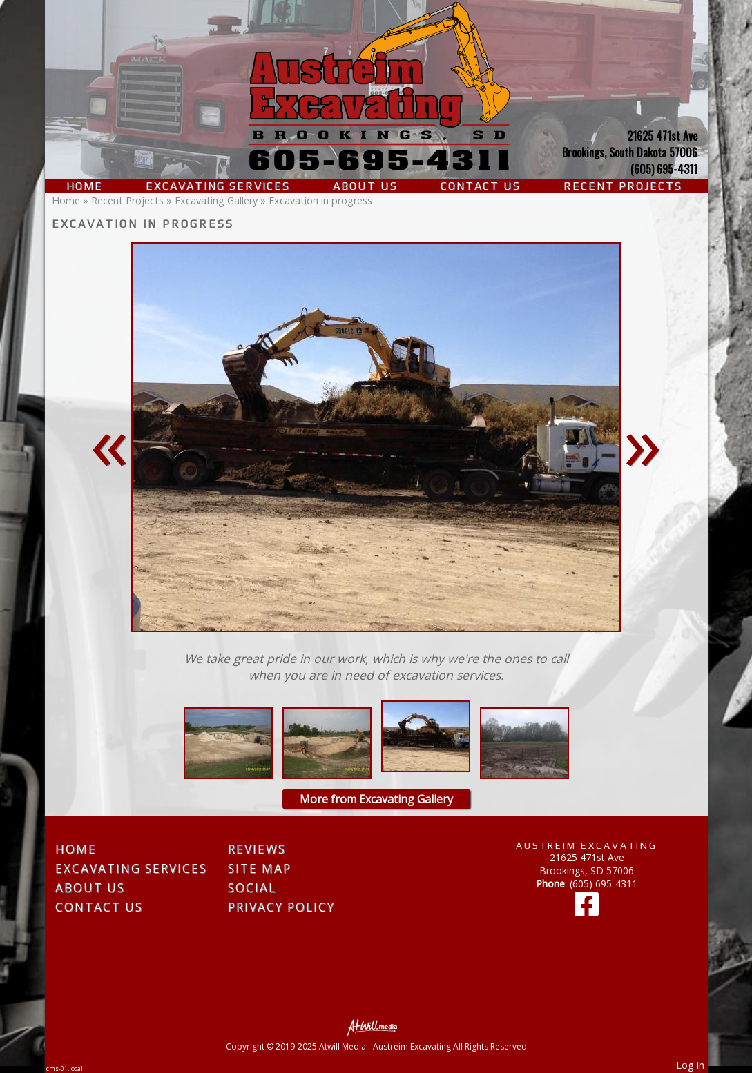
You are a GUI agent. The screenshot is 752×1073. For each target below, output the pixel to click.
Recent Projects (622, 186)
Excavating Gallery (216, 200)
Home (84, 186)
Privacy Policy (281, 907)
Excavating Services (218, 186)
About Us (365, 186)
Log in (690, 1065)
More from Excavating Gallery (376, 799)
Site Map (259, 868)
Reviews (257, 849)
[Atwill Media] (376, 1026)
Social (252, 888)
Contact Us (481, 186)
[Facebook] (587, 910)
